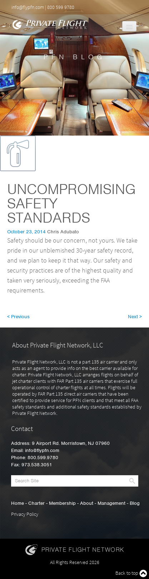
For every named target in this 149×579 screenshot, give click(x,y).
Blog (135, 503)
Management (111, 503)
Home (17, 503)
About (86, 503)
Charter (36, 503)
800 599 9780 (60, 7)
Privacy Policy (24, 514)
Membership (62, 503)
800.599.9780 (43, 457)
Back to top (131, 573)
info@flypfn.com (27, 7)
